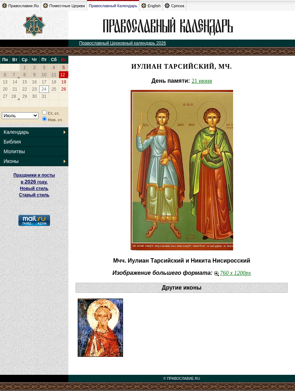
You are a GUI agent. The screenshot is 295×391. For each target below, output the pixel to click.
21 (15, 89)
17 (44, 82)
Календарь (16, 132)
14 (15, 82)
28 (14, 96)
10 (44, 74)
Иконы (11, 161)
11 (53, 74)
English (150, 5)
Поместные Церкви (64, 5)
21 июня (202, 81)
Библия (12, 142)
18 (53, 82)
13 (5, 82)
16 (34, 82)
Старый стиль (34, 194)
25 (53, 89)
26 (63, 89)
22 (24, 89)
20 (5, 89)
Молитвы (14, 151)
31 (44, 96)
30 (34, 96)
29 (24, 96)
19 (63, 82)
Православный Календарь (113, 6)
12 (62, 74)
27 (5, 96)
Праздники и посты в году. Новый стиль (34, 182)
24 (43, 89)
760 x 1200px (232, 273)
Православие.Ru (20, 5)
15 (24, 82)
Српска (174, 5)
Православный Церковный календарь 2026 (122, 43)
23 (34, 89)
